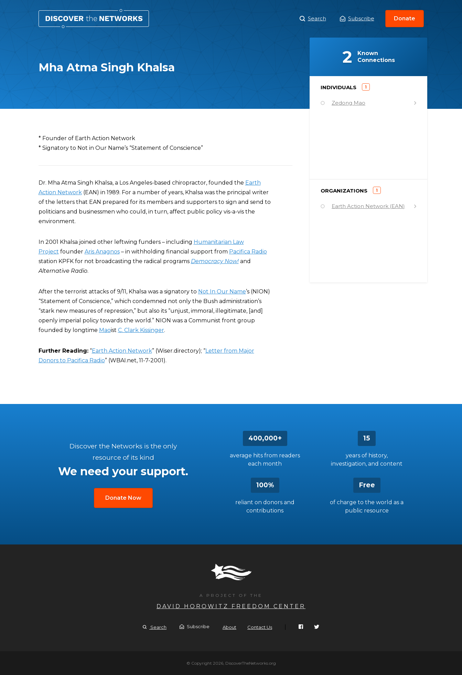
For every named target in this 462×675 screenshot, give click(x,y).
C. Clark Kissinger (141, 330)
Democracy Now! (215, 261)
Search (313, 18)
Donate (404, 18)
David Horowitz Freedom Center (231, 606)
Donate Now (123, 498)
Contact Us (259, 627)
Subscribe (357, 18)
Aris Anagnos (102, 251)
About (229, 627)
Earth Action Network (122, 350)
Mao (105, 330)
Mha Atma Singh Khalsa (94, 18)
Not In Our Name (222, 291)
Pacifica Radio (248, 251)
